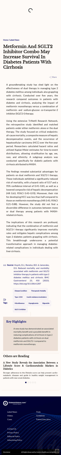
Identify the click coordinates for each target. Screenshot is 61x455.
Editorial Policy (13, 436)
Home (5, 40)
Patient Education (43, 419)
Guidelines (40, 416)
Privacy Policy (13, 432)
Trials (38, 412)
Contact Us (11, 429)
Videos (10, 416)
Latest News (14, 40)
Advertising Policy (14, 440)
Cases (9, 419)
